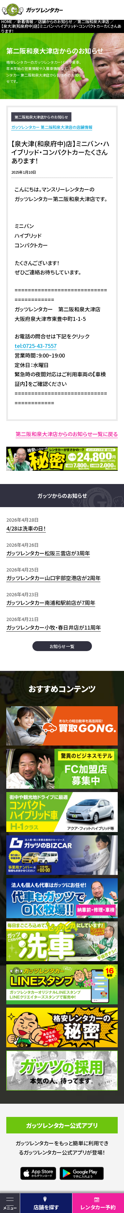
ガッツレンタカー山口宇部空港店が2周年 (53, 578)
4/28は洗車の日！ (26, 528)
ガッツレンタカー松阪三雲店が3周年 (48, 553)
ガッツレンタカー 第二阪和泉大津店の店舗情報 (51, 127)
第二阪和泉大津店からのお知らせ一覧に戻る (67, 434)
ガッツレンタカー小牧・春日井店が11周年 (53, 627)
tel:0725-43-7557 (36, 346)
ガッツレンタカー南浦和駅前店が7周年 (50, 602)
